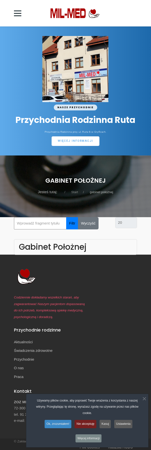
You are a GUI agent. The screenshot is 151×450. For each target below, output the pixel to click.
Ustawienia (123, 424)
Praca (19, 377)
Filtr (72, 223)
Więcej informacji (88, 438)
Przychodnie (24, 359)
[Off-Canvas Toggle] (133, 13)
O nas (19, 368)
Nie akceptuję (85, 424)
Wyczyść (88, 223)
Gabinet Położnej (53, 247)
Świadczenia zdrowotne (33, 350)
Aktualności (23, 342)
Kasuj (105, 424)
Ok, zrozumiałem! (58, 424)
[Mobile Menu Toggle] (17, 13)
